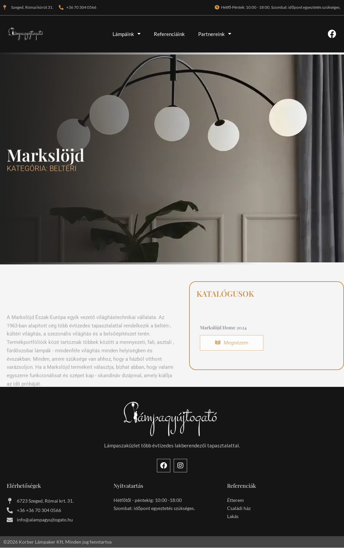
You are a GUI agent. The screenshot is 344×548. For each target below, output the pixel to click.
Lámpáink (126, 34)
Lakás (233, 516)
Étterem (235, 500)
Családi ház (239, 508)
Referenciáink (169, 34)
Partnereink (214, 34)
